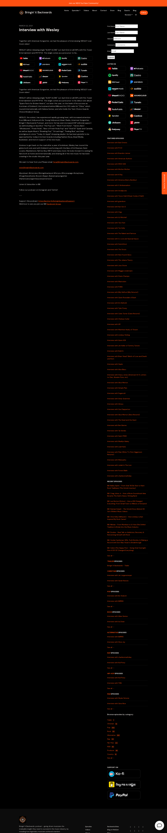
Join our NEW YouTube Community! (83, 3)
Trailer (110, 561)
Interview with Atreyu (115, 404)
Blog (119, 10)
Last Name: (111, 33)
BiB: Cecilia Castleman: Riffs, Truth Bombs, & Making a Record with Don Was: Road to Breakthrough (127, 541)
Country (112, 754)
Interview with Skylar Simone (118, 698)
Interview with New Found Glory (119, 255)
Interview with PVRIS (115, 287)
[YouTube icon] (130, 827)
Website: (110, 39)
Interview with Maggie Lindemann (120, 271)
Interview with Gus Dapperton (118, 409)
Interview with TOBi (114, 683)
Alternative (112, 632)
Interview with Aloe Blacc (116, 369)
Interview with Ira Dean (116, 622)
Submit (111, 57)
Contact (103, 10)
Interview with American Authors (119, 159)
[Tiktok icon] (134, 831)
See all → (110, 556)
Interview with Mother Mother (118, 169)
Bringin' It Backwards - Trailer (118, 566)
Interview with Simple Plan (117, 388)
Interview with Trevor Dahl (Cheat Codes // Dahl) (125, 196)
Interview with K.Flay (115, 175)
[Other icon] (143, 831)
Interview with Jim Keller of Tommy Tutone (123, 346)
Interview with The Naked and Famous (121, 233)
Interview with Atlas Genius (117, 616)
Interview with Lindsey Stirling (118, 335)
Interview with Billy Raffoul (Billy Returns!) (122, 292)
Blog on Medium (113, 830)
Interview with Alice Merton (117, 383)
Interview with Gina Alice (116, 703)
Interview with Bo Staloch (117, 596)
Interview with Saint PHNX (117, 436)
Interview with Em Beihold (117, 303)
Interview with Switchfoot (117, 244)
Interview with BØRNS (115, 601)
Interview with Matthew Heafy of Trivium (122, 330)
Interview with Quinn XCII (116, 340)
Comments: (111, 45)
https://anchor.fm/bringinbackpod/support (56, 201)
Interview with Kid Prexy (116, 663)
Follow (143, 13)
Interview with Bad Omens (117, 143)
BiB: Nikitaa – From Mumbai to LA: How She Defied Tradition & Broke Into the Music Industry (126, 526)
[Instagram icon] (134, 827)
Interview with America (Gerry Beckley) (122, 180)
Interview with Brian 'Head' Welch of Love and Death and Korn (127, 357)
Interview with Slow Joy (116, 642)
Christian (111, 571)
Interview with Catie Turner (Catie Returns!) (123, 314)
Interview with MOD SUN (116, 164)
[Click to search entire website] (136, 15)
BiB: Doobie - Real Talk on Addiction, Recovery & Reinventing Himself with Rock (125, 533)
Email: (109, 51)
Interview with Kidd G (115, 351)
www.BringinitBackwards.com (31, 167)
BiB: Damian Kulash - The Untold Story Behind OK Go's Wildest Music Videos (126, 510)
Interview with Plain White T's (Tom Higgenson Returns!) (124, 453)
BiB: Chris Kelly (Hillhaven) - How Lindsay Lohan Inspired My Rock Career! (125, 518)
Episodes (75, 10)
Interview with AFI (113, 324)
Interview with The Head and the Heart (121, 420)
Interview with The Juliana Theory (120, 260)
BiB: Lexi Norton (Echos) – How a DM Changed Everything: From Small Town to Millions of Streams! (127, 502)
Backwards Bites (113, 827)
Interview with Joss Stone (117, 265)
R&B (109, 694)
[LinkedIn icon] (130, 831)
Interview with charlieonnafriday (119, 476)
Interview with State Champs (118, 276)
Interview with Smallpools (117, 191)
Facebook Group (54, 204)
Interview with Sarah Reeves (117, 581)
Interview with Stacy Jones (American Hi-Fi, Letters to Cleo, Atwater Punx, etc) (126, 376)
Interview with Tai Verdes (116, 431)
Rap (109, 653)
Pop (109, 592)
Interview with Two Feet (116, 223)
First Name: (111, 26)
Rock (109, 612)
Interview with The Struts (116, 249)
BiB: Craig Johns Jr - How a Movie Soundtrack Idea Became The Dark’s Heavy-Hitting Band (126, 494)
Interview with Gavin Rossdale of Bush (121, 297)
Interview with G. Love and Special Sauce (123, 239)
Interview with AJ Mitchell (117, 217)
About (94, 10)
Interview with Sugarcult (116, 393)
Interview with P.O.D (114, 148)
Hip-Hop (110, 673)
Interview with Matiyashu (116, 460)
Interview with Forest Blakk (117, 470)
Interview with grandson (116, 201)
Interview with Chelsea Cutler (118, 319)
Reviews (128, 15)
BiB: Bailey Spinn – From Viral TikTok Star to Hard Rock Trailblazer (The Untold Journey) (125, 487)
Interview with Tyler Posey (117, 308)
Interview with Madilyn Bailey (118, 441)
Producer (112, 750)
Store (112, 10)
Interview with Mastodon (116, 281)
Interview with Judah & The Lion (119, 465)
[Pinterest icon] (139, 831)
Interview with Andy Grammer (118, 399)
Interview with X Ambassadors (118, 185)
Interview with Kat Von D (116, 207)
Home (66, 10)
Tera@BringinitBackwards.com (65, 162)
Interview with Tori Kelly (116, 228)
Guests (127, 10)
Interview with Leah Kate (116, 447)
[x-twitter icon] (143, 827)
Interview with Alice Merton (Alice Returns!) (123, 415)
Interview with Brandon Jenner (118, 153)
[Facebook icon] (139, 827)
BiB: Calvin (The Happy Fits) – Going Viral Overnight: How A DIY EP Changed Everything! (126, 549)
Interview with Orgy (114, 212)
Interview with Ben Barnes (117, 425)
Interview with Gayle (115, 364)
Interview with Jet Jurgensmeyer (119, 575)
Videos (86, 10)
